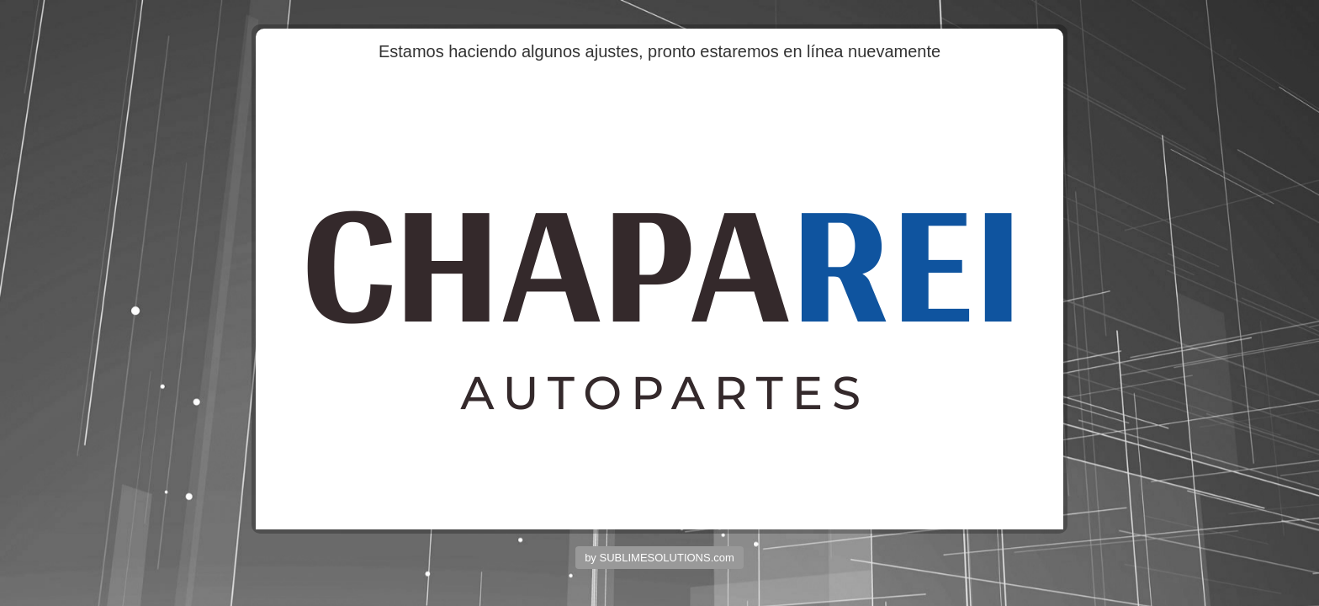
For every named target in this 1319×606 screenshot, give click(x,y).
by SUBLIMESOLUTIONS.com (659, 557)
